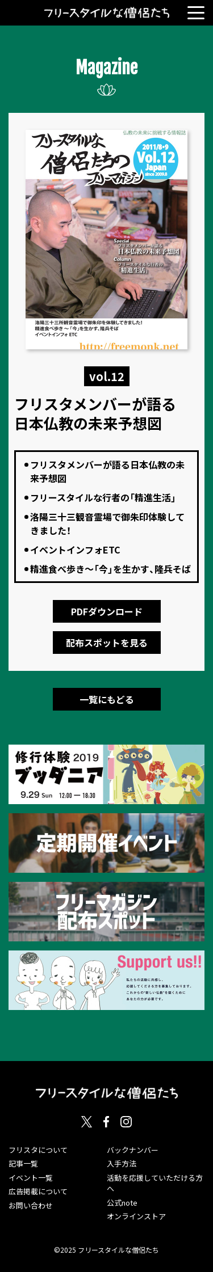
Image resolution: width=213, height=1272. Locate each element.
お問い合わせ (31, 1205)
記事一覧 (23, 1163)
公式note (122, 1202)
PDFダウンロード (107, 611)
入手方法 (121, 1163)
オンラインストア (136, 1216)
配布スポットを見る (107, 642)
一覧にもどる (107, 699)
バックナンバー (132, 1149)
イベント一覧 (31, 1177)
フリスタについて (38, 1149)
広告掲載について (38, 1191)
